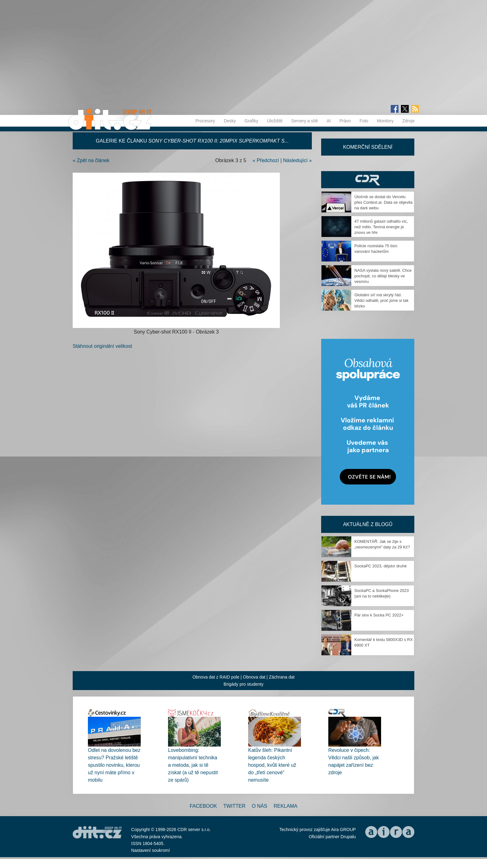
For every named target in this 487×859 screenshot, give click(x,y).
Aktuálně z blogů (367, 524)
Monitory (385, 120)
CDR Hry (367, 179)
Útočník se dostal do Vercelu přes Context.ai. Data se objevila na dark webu (383, 202)
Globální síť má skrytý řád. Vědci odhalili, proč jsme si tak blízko (381, 300)
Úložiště (275, 120)
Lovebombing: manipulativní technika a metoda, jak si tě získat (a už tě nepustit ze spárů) (193, 765)
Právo (345, 120)
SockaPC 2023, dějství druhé (380, 566)
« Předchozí (266, 160)
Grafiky (251, 120)
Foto (364, 120)
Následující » (297, 160)
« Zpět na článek (91, 160)
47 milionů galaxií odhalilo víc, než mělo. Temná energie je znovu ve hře (381, 227)
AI (329, 120)
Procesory (205, 120)
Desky (230, 120)
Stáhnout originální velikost (102, 346)
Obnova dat (254, 677)
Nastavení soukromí (150, 850)
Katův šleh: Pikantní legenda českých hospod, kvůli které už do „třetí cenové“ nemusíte (272, 765)
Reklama (285, 806)
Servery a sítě (304, 120)
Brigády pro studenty (243, 684)
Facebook (203, 806)
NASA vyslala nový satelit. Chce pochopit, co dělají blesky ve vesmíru (383, 276)
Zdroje (408, 120)
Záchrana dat (282, 677)
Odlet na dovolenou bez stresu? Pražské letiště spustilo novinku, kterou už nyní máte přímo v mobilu (114, 765)
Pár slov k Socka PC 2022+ (379, 615)
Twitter (234, 806)
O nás (259, 806)
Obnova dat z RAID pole (216, 677)
